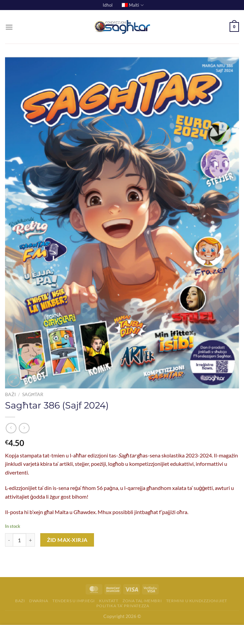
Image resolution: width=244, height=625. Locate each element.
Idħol (107, 5)
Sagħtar (32, 394)
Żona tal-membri (142, 600)
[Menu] (9, 27)
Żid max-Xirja (67, 540)
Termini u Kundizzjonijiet (196, 600)
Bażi (10, 394)
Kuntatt (108, 600)
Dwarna (38, 600)
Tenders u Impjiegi (73, 600)
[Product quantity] (19, 540)
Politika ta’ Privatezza (122, 605)
